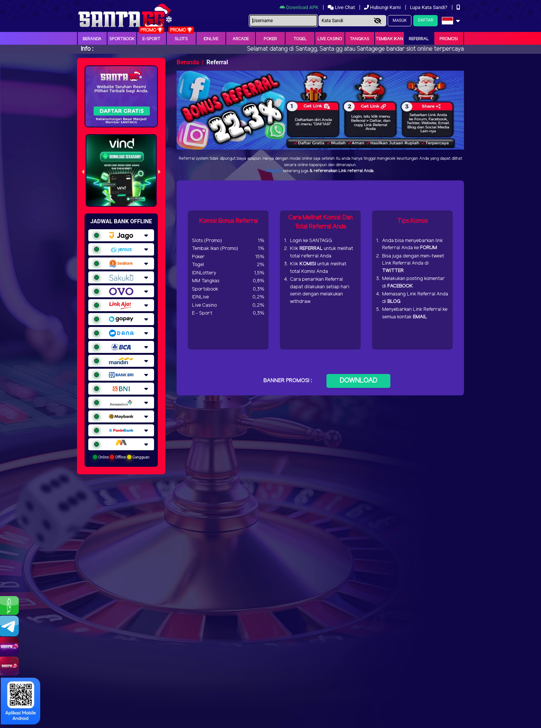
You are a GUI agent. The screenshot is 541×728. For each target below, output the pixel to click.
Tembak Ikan (389, 39)
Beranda (92, 39)
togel (300, 39)
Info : (87, 49)
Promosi (449, 39)
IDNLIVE (211, 39)
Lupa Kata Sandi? (429, 7)
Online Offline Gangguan (121, 457)
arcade (241, 39)
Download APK (300, 7)
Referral (419, 39)
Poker (270, 39)
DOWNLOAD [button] (358, 381)
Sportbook (121, 39)
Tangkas (359, 39)
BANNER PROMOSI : (287, 381)
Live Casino (329, 39)
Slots (181, 39)
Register (274, 171)
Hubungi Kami (383, 7)
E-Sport (151, 39)
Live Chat (342, 7)
